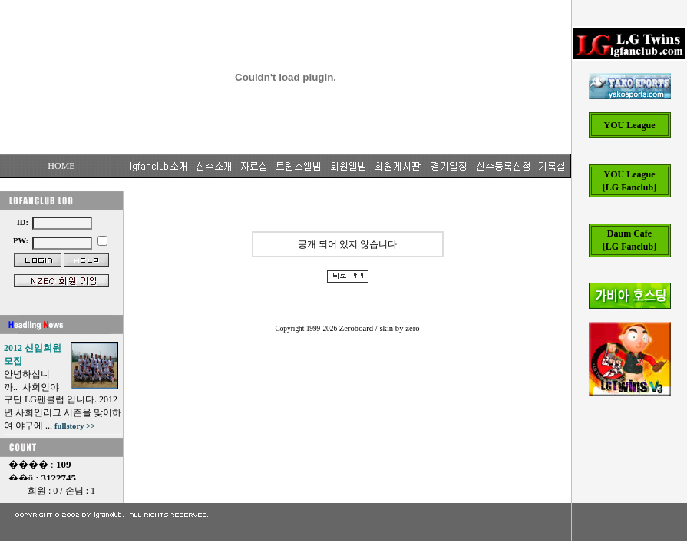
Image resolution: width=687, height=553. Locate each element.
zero (412, 328)
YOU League (630, 125)
